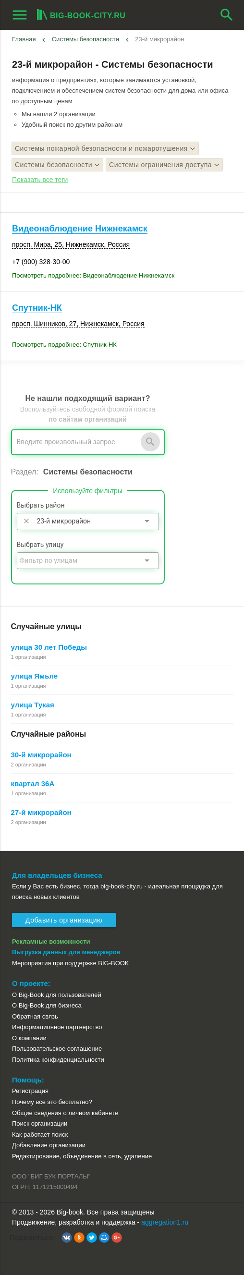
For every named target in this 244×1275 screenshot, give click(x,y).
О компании (29, 1038)
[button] (66, 1237)
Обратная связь (35, 1016)
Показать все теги (40, 179)
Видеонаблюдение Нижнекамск (79, 228)
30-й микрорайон (41, 755)
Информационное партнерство (57, 1027)
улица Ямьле (34, 676)
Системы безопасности (85, 39)
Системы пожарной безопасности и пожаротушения (105, 148)
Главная (24, 39)
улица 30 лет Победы (49, 647)
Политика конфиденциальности (58, 1059)
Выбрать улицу (40, 544)
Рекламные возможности (51, 941)
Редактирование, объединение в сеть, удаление (82, 1156)
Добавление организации (48, 1145)
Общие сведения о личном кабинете (65, 1113)
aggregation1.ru (164, 1222)
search (227, 15)
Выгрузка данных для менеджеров (66, 952)
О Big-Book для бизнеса (47, 1005)
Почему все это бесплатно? (52, 1101)
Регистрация (30, 1090)
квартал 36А (33, 783)
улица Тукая (32, 705)
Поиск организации (39, 1123)
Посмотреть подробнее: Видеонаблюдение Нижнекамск (93, 275)
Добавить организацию (63, 920)
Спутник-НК (37, 308)
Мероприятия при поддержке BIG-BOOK (70, 963)
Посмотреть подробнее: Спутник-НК (64, 344)
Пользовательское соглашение (57, 1048)
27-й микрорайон (41, 812)
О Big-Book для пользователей (56, 994)
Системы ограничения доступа (164, 165)
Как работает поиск (40, 1134)
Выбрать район (41, 505)
